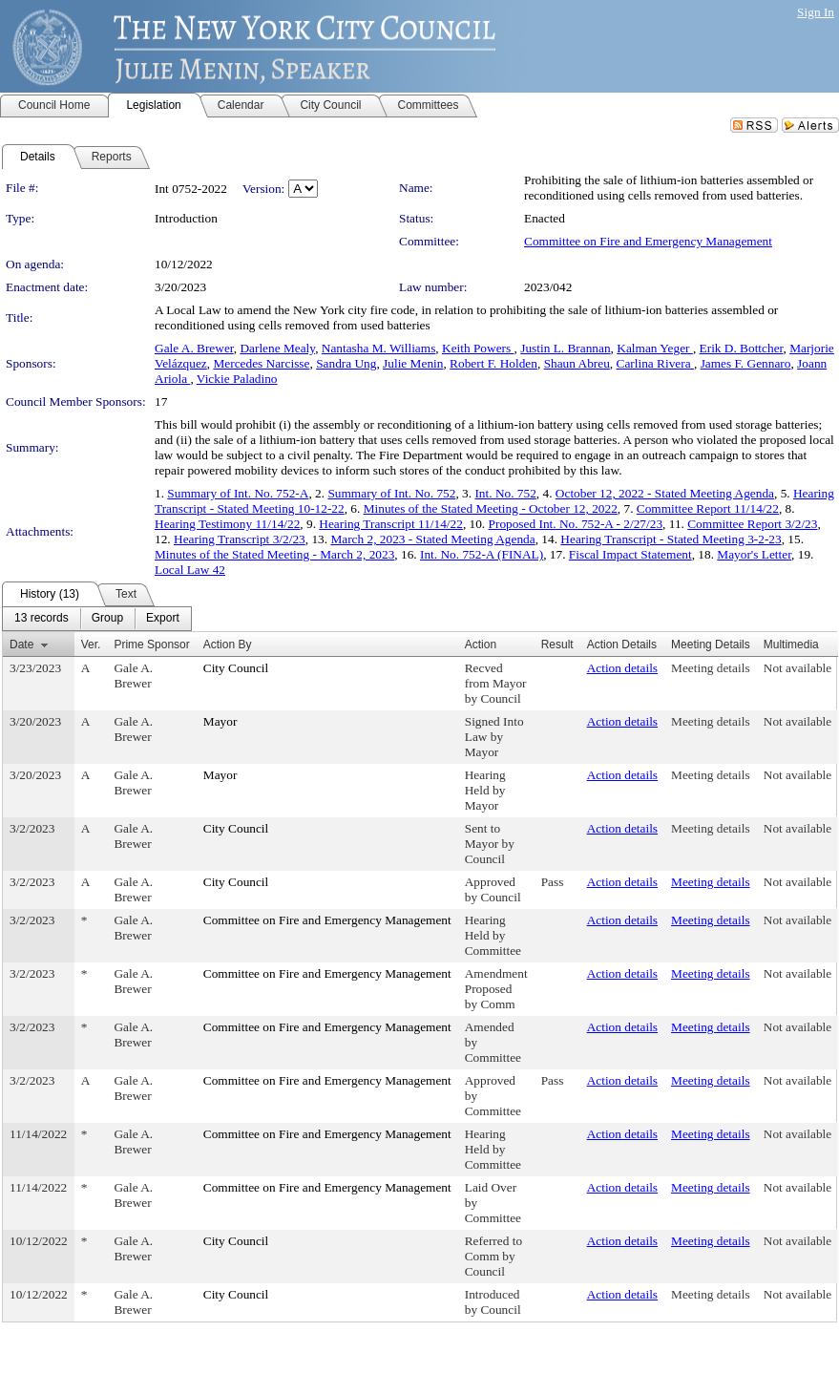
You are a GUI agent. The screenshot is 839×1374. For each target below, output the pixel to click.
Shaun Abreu (577, 363)
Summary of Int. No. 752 (391, 493)
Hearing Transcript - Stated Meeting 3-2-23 (670, 539)
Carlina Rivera (655, 363)
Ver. (91, 644)
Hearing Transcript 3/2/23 (239, 539)
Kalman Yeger (655, 348)
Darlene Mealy (277, 348)
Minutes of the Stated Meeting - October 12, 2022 (491, 508)
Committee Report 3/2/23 (752, 524)
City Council (236, 668)
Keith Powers (478, 348)
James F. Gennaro (746, 363)
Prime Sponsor (151, 644)
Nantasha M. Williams (379, 348)
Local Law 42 (190, 569)
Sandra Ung (346, 363)
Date (21, 644)
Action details (622, 668)
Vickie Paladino (237, 378)
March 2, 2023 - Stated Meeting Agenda (432, 539)
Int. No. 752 (504, 493)
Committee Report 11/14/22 (708, 508)
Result (557, 644)
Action (480, 644)
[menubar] (97, 618)
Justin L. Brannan (565, 348)
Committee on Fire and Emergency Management (648, 241)
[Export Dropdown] (163, 618)
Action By (227, 644)
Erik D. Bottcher (742, 348)
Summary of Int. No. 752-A (237, 493)
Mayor (220, 721)
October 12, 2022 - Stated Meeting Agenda (665, 493)
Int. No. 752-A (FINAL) (481, 554)
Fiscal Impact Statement (630, 554)
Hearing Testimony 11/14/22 (227, 524)
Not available (797, 668)
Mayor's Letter (754, 554)
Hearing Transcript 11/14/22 (391, 524)
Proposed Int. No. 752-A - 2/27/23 (576, 524)
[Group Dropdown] (107, 618)
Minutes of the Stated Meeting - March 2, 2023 (274, 554)
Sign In (815, 12)
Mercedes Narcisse (261, 363)
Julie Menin (413, 363)
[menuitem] (41, 618)
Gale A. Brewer (194, 348)
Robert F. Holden (493, 363)
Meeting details (710, 668)
